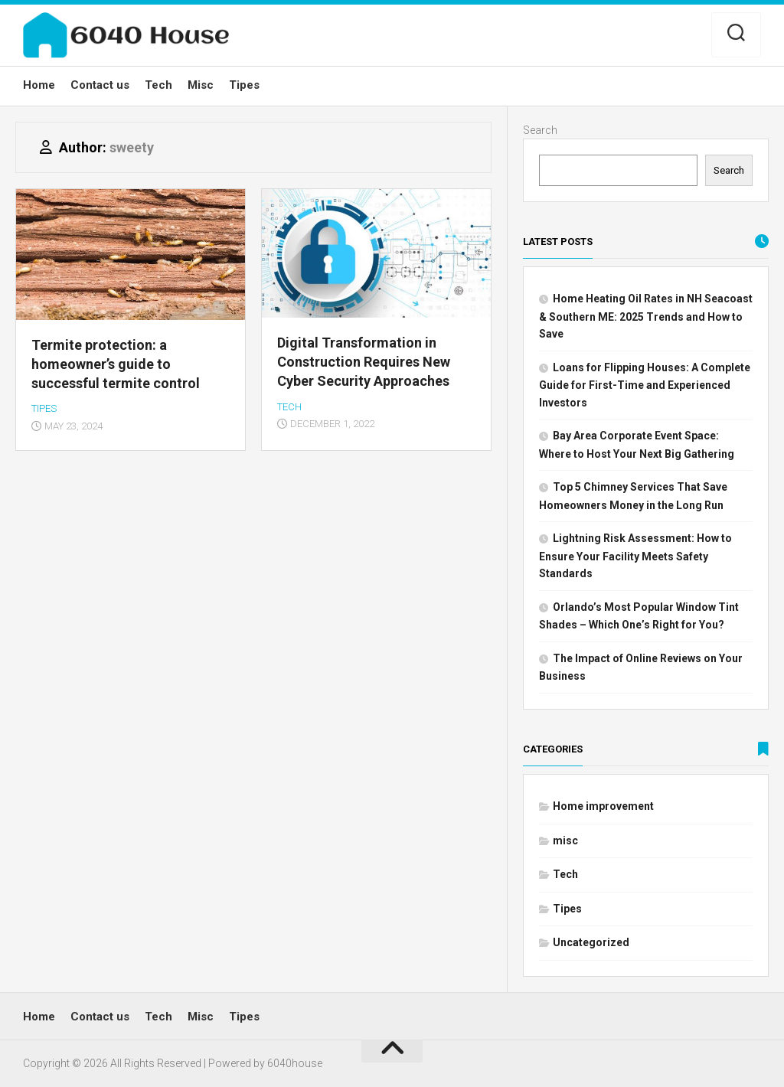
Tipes (244, 85)
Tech (158, 85)
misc (565, 840)
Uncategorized (591, 942)
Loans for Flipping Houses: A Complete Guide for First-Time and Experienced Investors (644, 385)
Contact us (99, 85)
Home (39, 85)
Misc (201, 85)
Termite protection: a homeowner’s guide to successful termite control (115, 364)
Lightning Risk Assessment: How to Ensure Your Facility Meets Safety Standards (635, 555)
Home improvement (603, 806)
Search (540, 130)
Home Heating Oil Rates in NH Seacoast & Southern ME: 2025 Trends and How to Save (646, 316)
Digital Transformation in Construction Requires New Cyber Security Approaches (363, 362)
